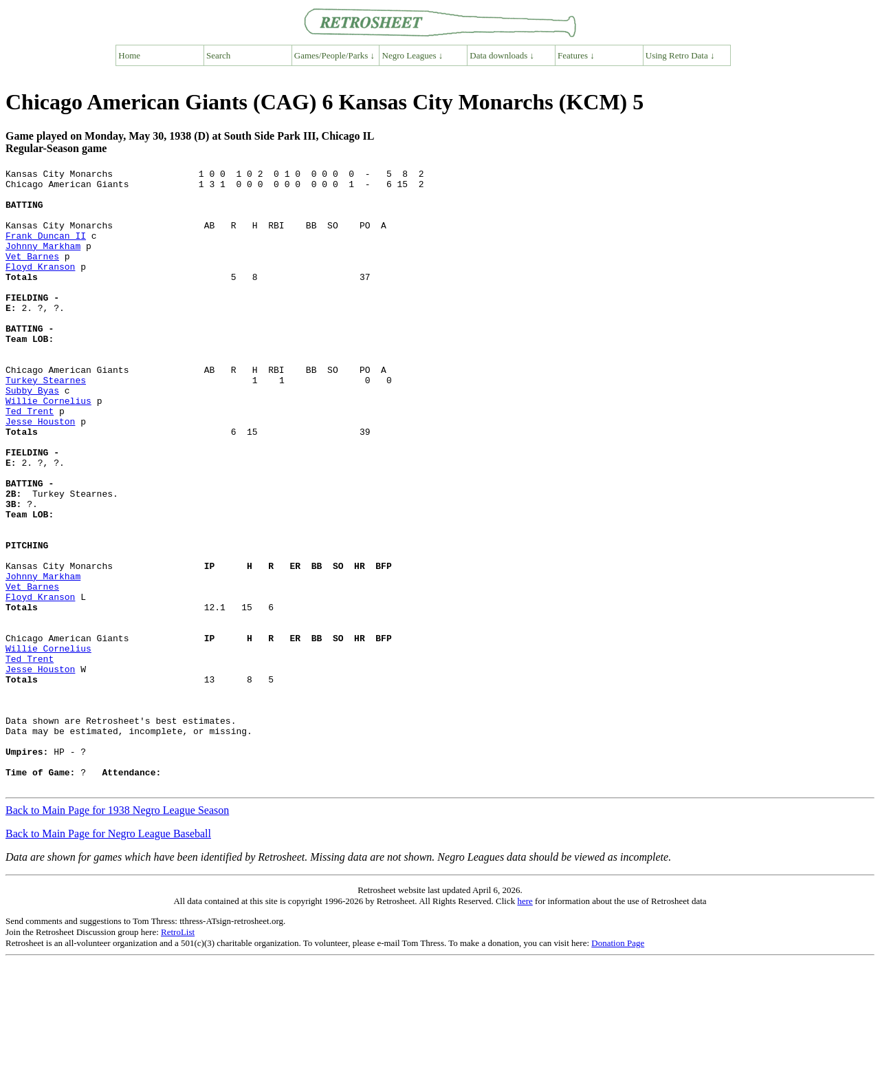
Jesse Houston (40, 472)
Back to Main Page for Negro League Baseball (108, 957)
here (524, 1025)
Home (129, 55)
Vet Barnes (32, 274)
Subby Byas (32, 435)
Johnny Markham (43, 262)
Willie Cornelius (48, 448)
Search (218, 55)
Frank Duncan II (46, 250)
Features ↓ (576, 55)
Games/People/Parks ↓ (334, 55)
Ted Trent (30, 460)
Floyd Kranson (40, 287)
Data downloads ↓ (502, 55)
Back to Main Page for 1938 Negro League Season (117, 934)
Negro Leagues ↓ (412, 55)
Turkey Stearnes (46, 423)
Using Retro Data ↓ (680, 55)
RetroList (178, 1056)
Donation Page (617, 1067)
